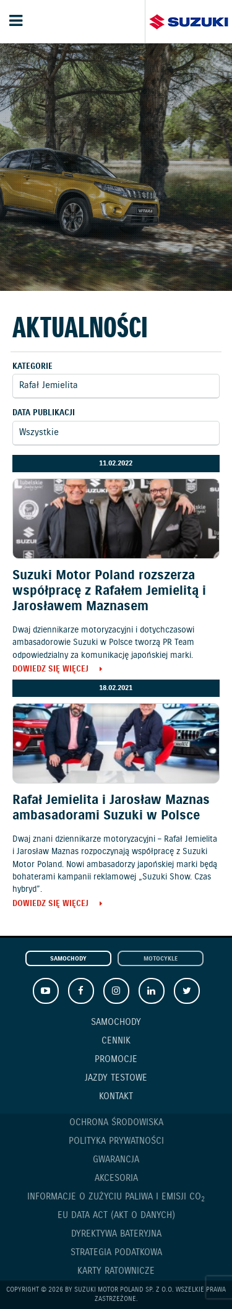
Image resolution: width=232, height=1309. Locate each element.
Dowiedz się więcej (50, 670)
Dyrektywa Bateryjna (116, 1234)
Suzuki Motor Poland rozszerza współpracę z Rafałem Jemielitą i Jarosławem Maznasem (109, 591)
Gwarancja (116, 1160)
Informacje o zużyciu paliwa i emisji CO (116, 1197)
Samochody (68, 959)
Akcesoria (116, 1178)
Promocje (116, 1059)
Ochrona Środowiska (116, 1123)
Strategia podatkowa (116, 1252)
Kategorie (32, 366)
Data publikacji (43, 413)
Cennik (116, 1041)
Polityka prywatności (116, 1141)
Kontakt (116, 1097)
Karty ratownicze (116, 1271)
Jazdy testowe (116, 1078)
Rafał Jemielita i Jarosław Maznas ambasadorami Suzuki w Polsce (111, 808)
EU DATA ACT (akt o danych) (116, 1215)
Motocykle (161, 959)
